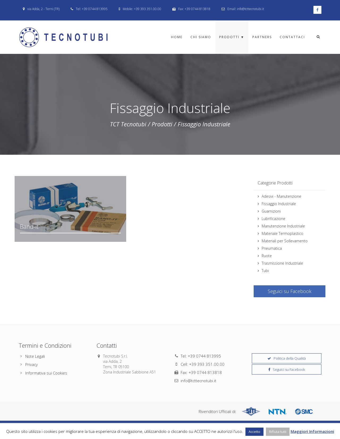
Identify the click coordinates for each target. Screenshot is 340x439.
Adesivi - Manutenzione (281, 196)
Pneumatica (272, 248)
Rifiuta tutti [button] (277, 431)
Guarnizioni (271, 211)
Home (176, 37)
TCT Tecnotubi (128, 124)
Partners (262, 37)
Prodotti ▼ (231, 37)
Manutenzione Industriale (283, 226)
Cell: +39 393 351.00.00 (202, 364)
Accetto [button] (254, 431)
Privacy (31, 364)
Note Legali (35, 356)
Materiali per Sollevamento (285, 240)
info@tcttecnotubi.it (198, 380)
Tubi (265, 270)
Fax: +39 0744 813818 (201, 372)
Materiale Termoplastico (282, 233)
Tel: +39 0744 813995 (201, 356)
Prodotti (162, 124)
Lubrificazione (273, 218)
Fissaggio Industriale (279, 203)
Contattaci (292, 37)
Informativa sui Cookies (46, 373)
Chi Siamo (200, 37)
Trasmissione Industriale (282, 263)
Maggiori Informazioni (312, 431)
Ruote (267, 255)
